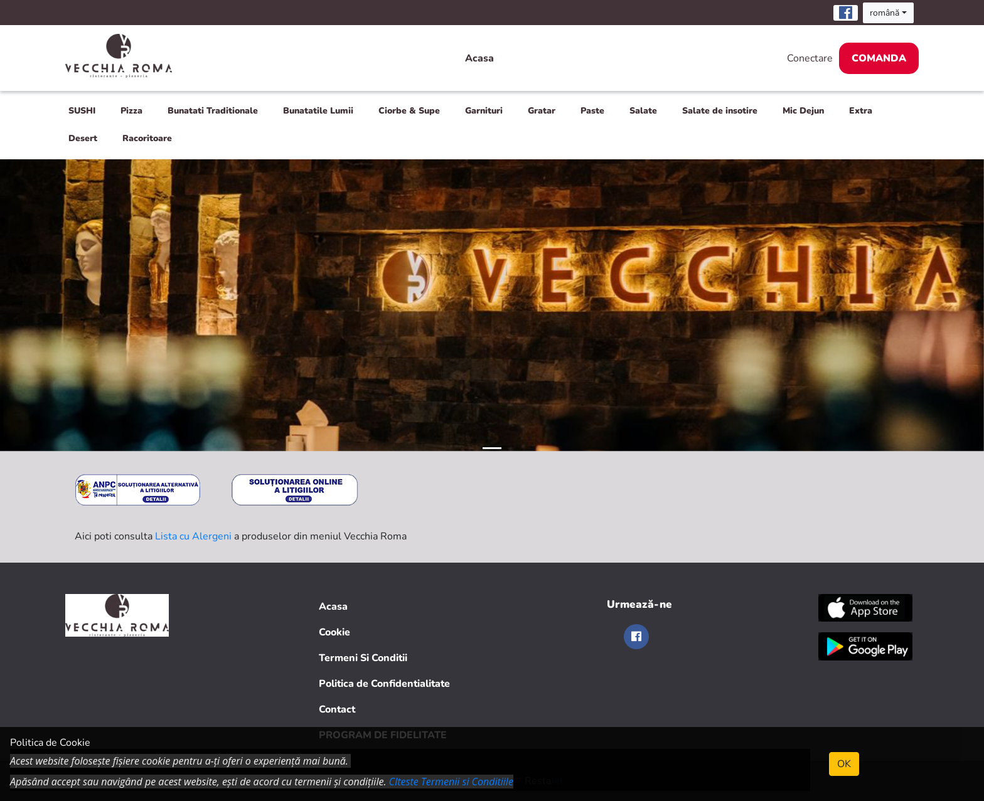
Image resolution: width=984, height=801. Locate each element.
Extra (860, 111)
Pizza (131, 111)
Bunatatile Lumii (318, 111)
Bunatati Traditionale (213, 111)
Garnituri (484, 111)
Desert (82, 138)
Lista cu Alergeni (193, 536)
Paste (592, 111)
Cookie (334, 632)
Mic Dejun (803, 111)
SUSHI (81, 111)
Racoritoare (147, 138)
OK (844, 764)
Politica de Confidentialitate (384, 684)
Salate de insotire (719, 111)
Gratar (541, 111)
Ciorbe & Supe (409, 111)
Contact (337, 709)
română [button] (884, 13)
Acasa (479, 58)
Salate (643, 111)
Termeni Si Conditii (363, 658)
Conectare (810, 58)
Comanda (879, 58)
